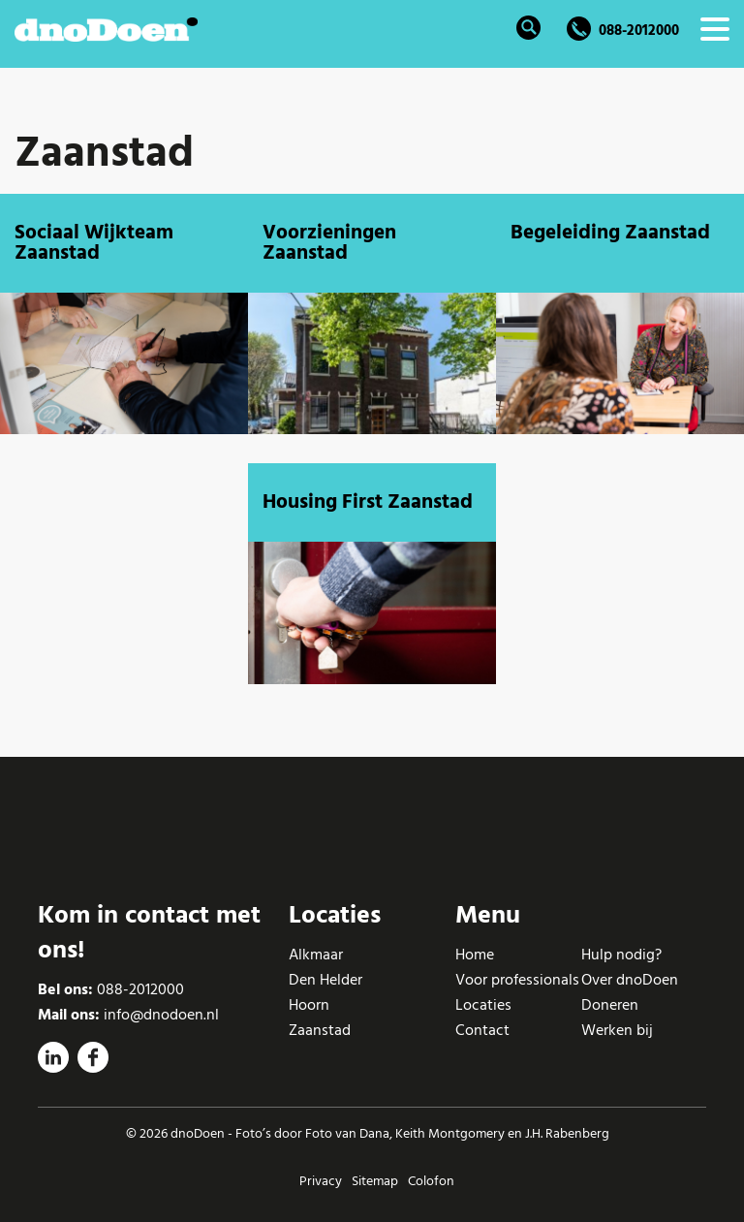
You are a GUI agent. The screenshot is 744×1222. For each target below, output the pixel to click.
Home (474, 954)
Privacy (320, 1181)
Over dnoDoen (629, 979)
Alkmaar (316, 954)
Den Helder (325, 979)
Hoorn (309, 1005)
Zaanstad (320, 1030)
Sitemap (375, 1181)
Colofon (431, 1181)
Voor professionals (517, 979)
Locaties (483, 1005)
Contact (482, 1030)
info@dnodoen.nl (161, 1014)
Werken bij (617, 1030)
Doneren (609, 1005)
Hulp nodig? (621, 954)
